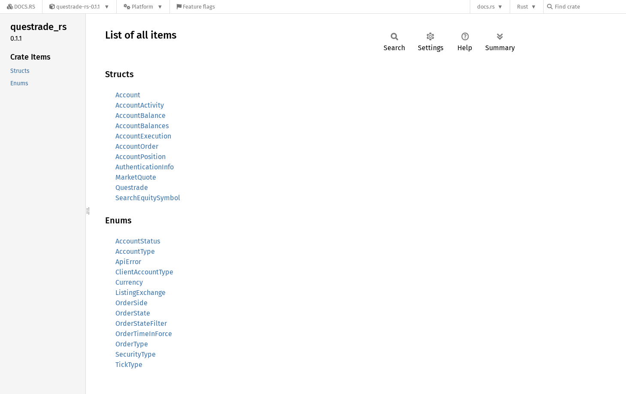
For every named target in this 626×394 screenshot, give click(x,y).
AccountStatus (137, 241)
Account (127, 95)
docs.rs (486, 6)
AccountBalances (142, 126)
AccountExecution (143, 136)
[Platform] (143, 6)
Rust (522, 6)
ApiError (128, 262)
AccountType (135, 251)
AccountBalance (140, 115)
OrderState (132, 313)
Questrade (131, 187)
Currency (129, 282)
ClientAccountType (144, 272)
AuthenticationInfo (144, 167)
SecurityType (135, 354)
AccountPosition (140, 157)
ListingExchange (140, 293)
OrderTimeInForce (143, 334)
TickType (128, 365)
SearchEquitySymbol (147, 198)
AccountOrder (136, 146)
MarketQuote (135, 177)
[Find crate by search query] (590, 6)
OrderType (131, 344)
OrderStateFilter (141, 323)
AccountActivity (139, 105)
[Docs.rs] (21, 6)
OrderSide (131, 303)
